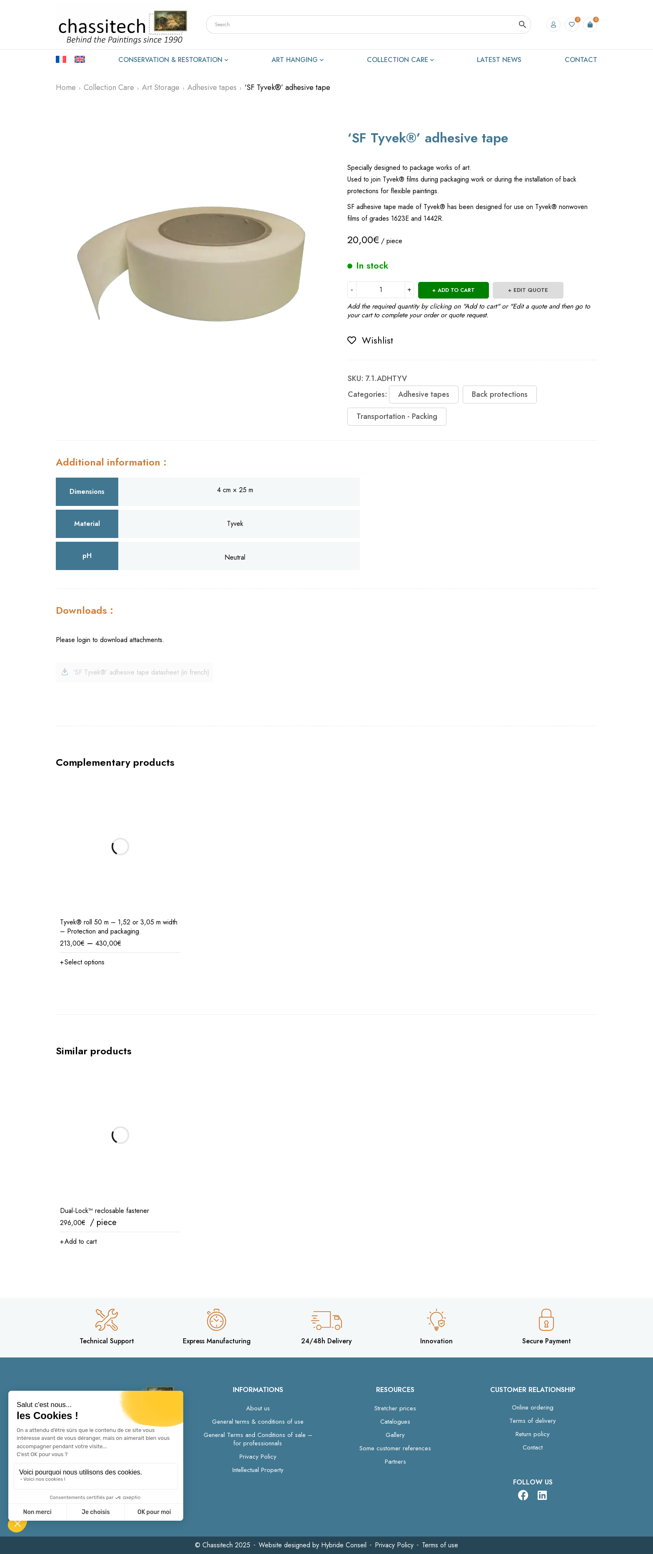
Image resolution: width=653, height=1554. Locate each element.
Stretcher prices (395, 1408)
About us (258, 1408)
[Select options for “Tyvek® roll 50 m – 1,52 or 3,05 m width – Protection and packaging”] (82, 962)
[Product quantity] (381, 290)
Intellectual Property (258, 1469)
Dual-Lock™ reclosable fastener (104, 1210)
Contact (533, 1447)
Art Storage (160, 87)
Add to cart (456, 290)
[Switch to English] (80, 59)
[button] (78, 1241)
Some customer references (395, 1448)
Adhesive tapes (212, 87)
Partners (395, 1461)
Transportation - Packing (396, 416)
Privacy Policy (258, 1456)
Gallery (395, 1434)
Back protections (500, 394)
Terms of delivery (532, 1420)
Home (66, 87)
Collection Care (109, 87)
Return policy (533, 1434)
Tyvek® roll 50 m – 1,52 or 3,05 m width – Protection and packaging (118, 926)
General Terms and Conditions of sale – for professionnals (258, 1439)
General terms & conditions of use (258, 1421)
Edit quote (531, 290)
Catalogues (395, 1421)
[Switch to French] (65, 59)
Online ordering (532, 1407)
